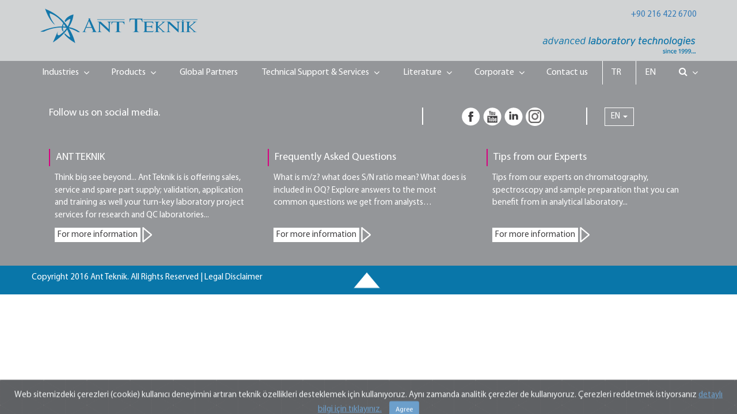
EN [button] (619, 116)
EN (650, 72)
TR (616, 72)
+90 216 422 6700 (664, 14)
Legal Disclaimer (233, 277)
